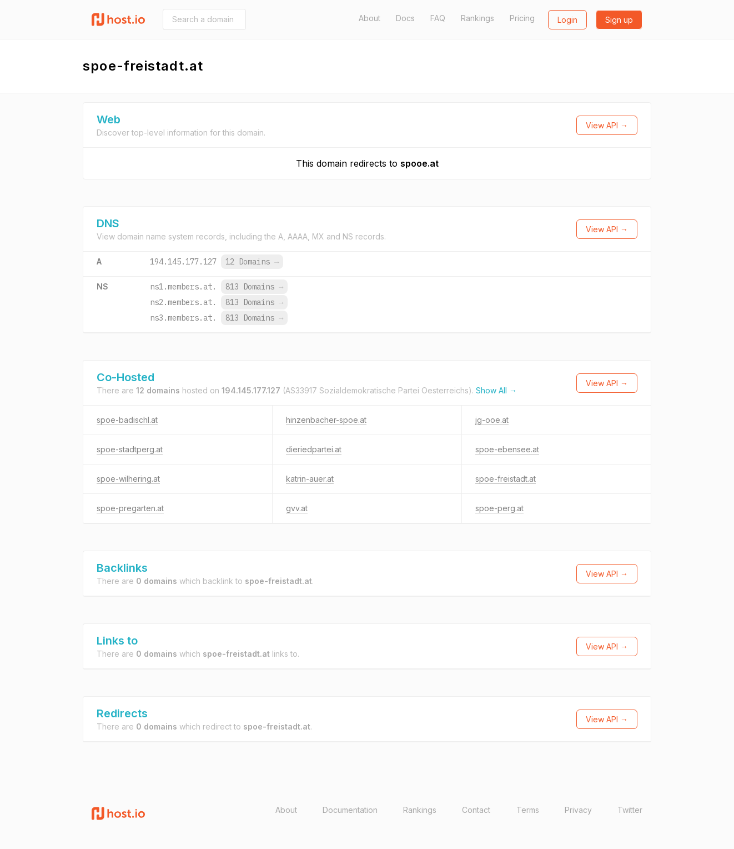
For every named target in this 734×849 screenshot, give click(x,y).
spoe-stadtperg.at (130, 449)
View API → (607, 125)
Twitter (629, 810)
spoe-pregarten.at (130, 508)
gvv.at (297, 508)
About (369, 18)
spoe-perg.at (499, 508)
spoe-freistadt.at (505, 478)
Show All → (496, 390)
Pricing (522, 18)
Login (567, 19)
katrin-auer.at (310, 478)
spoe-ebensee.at (507, 449)
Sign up (619, 19)
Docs (405, 18)
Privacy (578, 810)
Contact (476, 810)
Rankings (477, 18)
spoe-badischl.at (127, 420)
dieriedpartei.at (313, 449)
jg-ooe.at (492, 420)
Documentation (350, 810)
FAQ (437, 18)
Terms (527, 810)
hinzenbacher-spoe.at (326, 420)
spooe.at (419, 163)
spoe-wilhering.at (128, 478)
